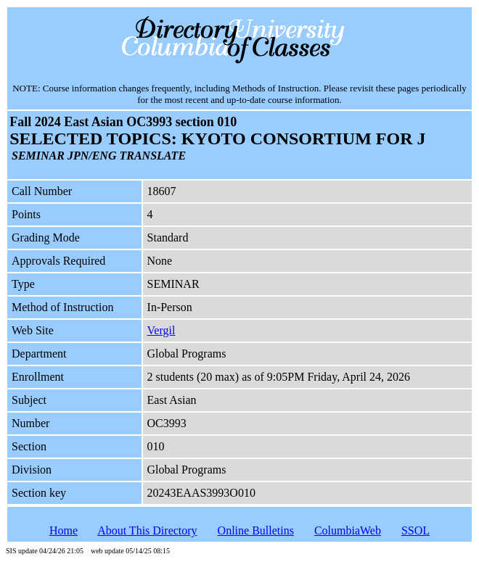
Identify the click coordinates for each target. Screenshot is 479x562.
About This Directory (147, 530)
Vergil (161, 330)
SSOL (415, 530)
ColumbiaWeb (347, 530)
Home (63, 530)
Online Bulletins (256, 530)
